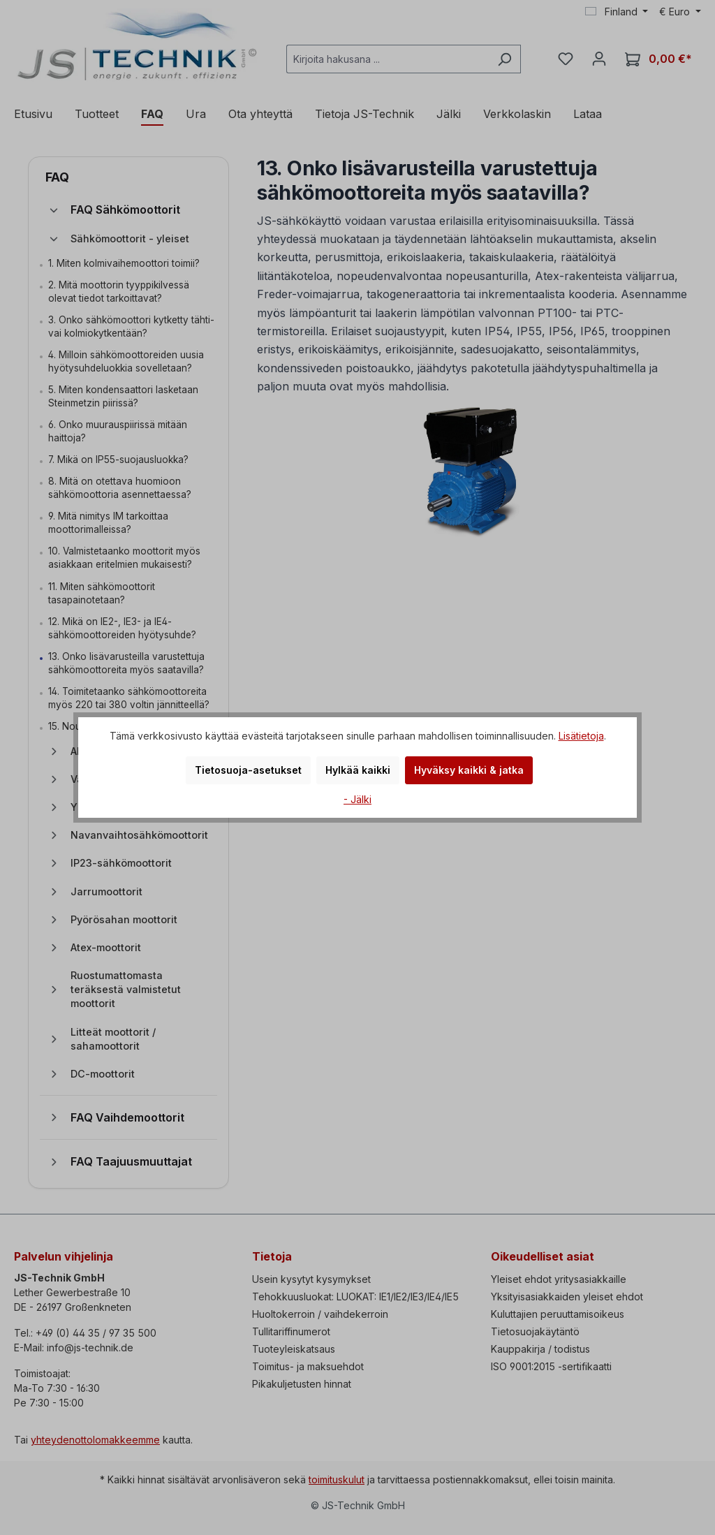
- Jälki (357, 799)
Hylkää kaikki (357, 770)
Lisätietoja (581, 736)
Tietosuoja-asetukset (248, 770)
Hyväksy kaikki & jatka (469, 770)
